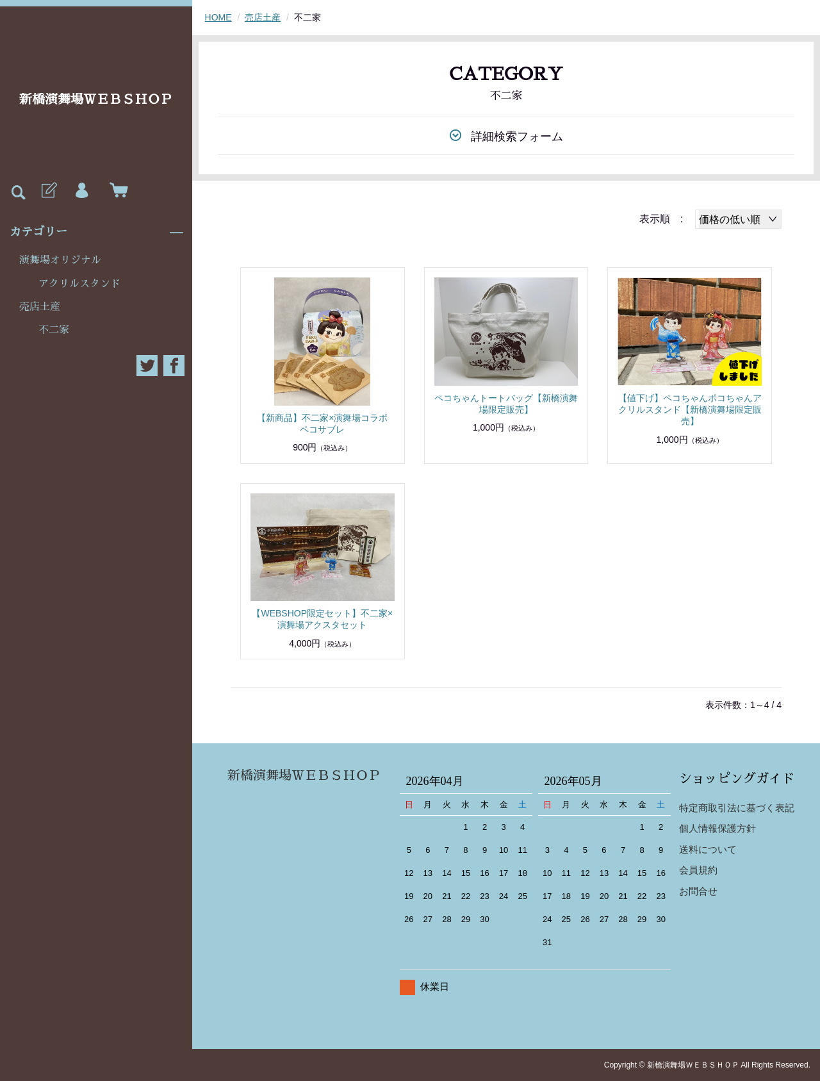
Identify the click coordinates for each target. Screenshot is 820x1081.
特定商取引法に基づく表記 (736, 807)
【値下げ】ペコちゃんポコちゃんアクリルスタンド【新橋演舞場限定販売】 (690, 409)
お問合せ (698, 891)
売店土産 (39, 307)
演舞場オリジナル (60, 260)
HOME (218, 17)
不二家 (53, 330)
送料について (708, 849)
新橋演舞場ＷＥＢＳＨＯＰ (96, 99)
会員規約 (698, 869)
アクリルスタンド (79, 284)
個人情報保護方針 (717, 828)
